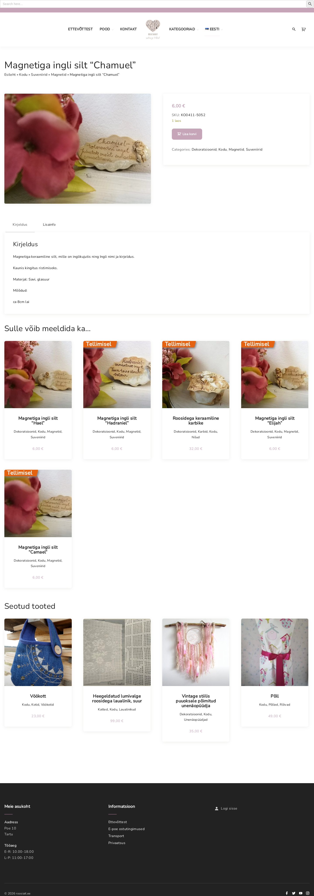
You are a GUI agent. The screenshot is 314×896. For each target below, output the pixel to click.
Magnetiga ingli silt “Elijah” (274, 419)
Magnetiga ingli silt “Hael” (38, 419)
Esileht (10, 74)
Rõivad (285, 703)
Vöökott (38, 694)
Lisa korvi (189, 134)
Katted (103, 708)
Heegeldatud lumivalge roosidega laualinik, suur (117, 697)
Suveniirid (39, 74)
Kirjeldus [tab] (21, 224)
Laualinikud (127, 708)
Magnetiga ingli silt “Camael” (38, 548)
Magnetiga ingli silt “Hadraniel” (117, 419)
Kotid (35, 703)
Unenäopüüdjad (196, 718)
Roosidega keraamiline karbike (196, 419)
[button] (304, 29)
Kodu (23, 74)
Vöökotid (47, 703)
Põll (275, 694)
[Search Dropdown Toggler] (294, 29)
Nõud (196, 435)
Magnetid (59, 74)
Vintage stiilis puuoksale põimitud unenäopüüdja (196, 699)
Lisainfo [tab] (53, 224)
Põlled (273, 703)
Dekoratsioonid (204, 149)
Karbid (203, 430)
